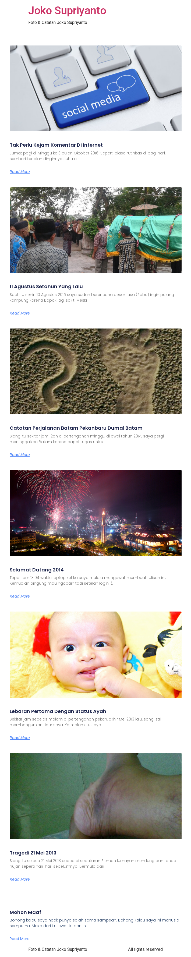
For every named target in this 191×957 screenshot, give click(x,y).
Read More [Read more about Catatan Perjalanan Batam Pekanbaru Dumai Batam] (20, 455)
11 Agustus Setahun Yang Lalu (46, 286)
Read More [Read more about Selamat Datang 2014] (20, 596)
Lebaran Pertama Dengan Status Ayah (58, 711)
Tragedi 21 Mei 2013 (33, 852)
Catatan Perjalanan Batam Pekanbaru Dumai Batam (76, 428)
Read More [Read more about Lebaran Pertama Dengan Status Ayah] (20, 738)
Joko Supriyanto (67, 10)
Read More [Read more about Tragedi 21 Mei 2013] (20, 879)
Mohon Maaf (25, 912)
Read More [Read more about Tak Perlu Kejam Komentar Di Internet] (20, 172)
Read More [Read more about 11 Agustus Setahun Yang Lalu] (20, 313)
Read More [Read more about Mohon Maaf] (20, 938)
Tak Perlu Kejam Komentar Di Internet (56, 145)
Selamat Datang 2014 (37, 569)
